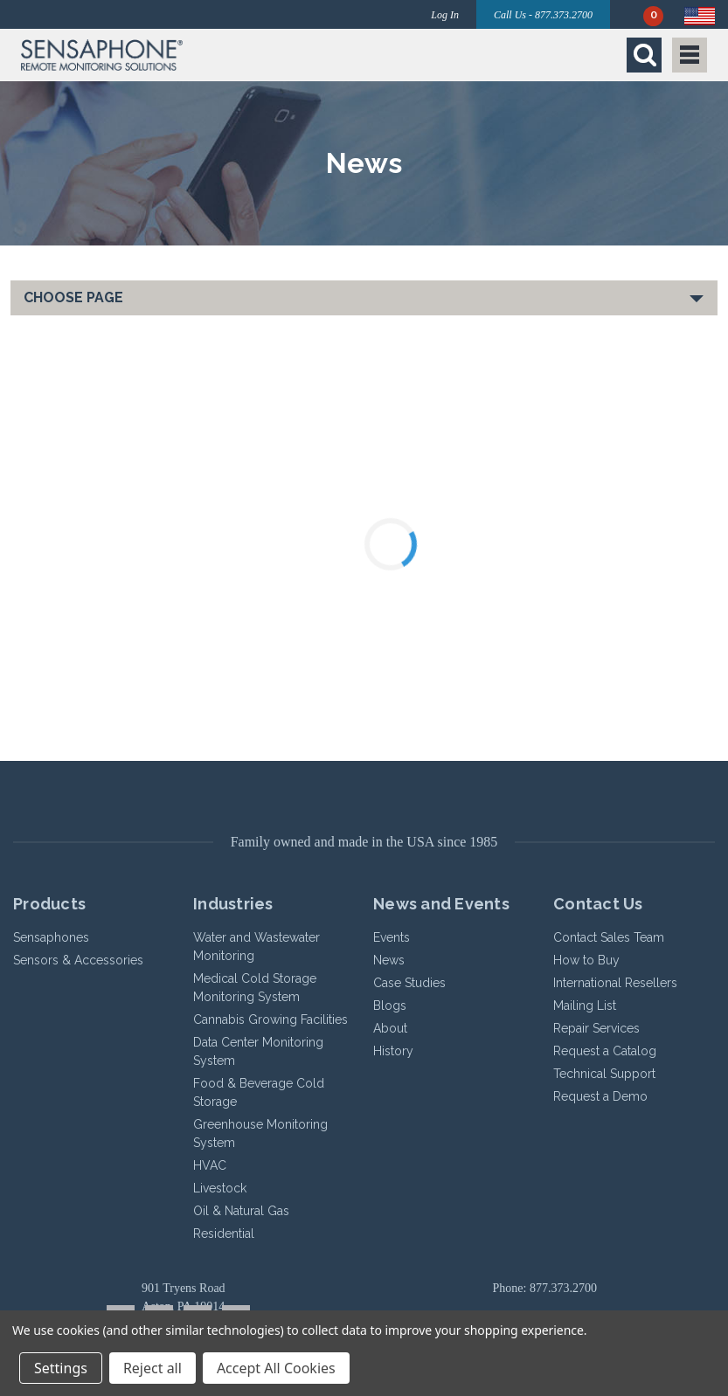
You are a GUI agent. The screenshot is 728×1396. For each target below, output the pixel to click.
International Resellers (615, 983)
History (393, 1051)
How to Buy (586, 960)
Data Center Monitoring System (258, 1051)
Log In (445, 15)
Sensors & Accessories (78, 960)
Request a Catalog (604, 1051)
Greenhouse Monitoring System (260, 1133)
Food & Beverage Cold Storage (258, 1092)
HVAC (209, 1165)
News (389, 960)
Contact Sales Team (608, 937)
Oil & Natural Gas (241, 1211)
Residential (223, 1234)
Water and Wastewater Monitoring (256, 946)
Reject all (152, 1368)
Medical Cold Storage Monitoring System (254, 987)
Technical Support (604, 1074)
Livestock (219, 1188)
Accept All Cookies (276, 1368)
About (390, 1028)
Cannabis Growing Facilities (270, 1019)
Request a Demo (600, 1096)
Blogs (389, 1005)
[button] (188, 55)
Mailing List (584, 1005)
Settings (60, 1368)
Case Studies (409, 983)
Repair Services (596, 1028)
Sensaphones (51, 937)
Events (391, 937)
